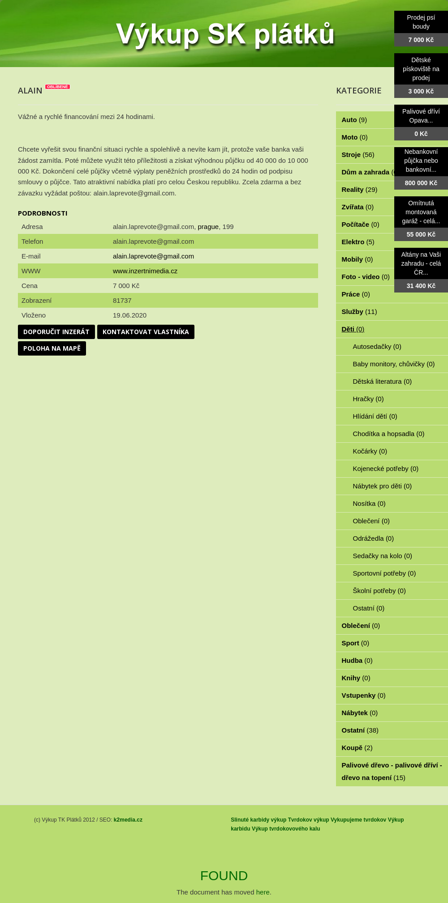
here (263, 892)
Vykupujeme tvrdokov (358, 820)
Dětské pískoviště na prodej (421, 68)
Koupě (357, 747)
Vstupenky (364, 695)
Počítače (360, 224)
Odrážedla (373, 538)
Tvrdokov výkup (308, 820)
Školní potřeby (379, 590)
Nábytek (360, 712)
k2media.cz (128, 820)
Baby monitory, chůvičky (394, 364)
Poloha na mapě (52, 348)
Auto (354, 119)
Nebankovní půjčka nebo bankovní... (421, 160)
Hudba (357, 660)
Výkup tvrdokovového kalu (286, 829)
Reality (360, 189)
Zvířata (358, 207)
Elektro (358, 242)
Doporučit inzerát (56, 331)
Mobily (357, 259)
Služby (359, 311)
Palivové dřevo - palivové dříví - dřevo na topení (392, 771)
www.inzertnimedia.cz (145, 271)
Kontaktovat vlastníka (146, 331)
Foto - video (366, 276)
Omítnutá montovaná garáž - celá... (421, 212)
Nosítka (369, 503)
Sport (356, 643)
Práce (356, 294)
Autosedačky (377, 346)
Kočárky (370, 451)
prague (208, 226)
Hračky (368, 399)
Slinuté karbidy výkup (258, 820)
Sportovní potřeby (384, 573)
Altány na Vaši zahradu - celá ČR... (421, 263)
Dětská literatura (382, 381)
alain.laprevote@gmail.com (153, 256)
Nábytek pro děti (382, 486)
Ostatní (369, 608)
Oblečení (371, 521)
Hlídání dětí (375, 416)
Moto (355, 137)
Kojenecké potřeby (386, 468)
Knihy (356, 678)
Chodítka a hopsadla (389, 433)
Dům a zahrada (371, 172)
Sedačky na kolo (383, 556)
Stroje (358, 154)
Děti (353, 329)
